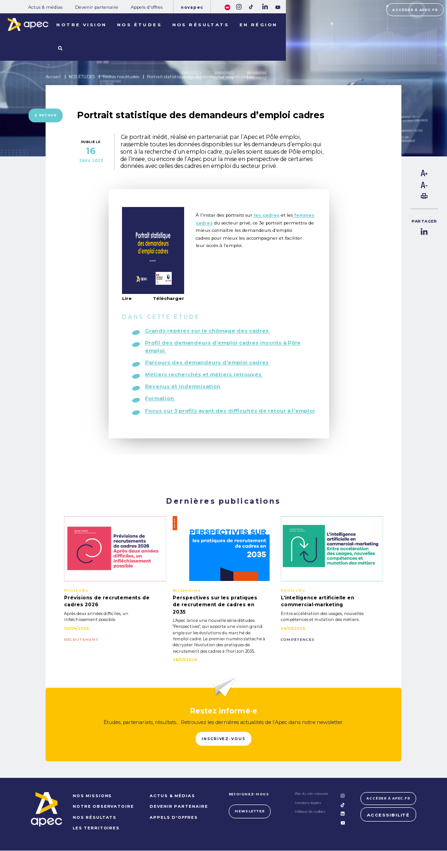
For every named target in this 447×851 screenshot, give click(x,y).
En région (258, 24)
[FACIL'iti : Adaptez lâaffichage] (227, 6)
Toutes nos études (121, 77)
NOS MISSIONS (91, 796)
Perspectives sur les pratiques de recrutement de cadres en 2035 (215, 605)
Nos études (139, 24)
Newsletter (249, 812)
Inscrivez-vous (223, 739)
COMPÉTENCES (298, 640)
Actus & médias (45, 7)
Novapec (192, 7)
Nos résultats (200, 24)
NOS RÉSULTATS (94, 818)
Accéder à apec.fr (415, 10)
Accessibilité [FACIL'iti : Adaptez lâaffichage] (388, 816)
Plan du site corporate (310, 795)
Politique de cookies (309, 812)
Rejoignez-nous (248, 795)
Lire (127, 298)
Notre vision (81, 24)
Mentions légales (307, 803)
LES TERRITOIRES (95, 828)
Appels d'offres (147, 7)
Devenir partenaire (96, 7)
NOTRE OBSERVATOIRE (102, 807)
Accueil (53, 77)
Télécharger (168, 298)
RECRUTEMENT (81, 640)
